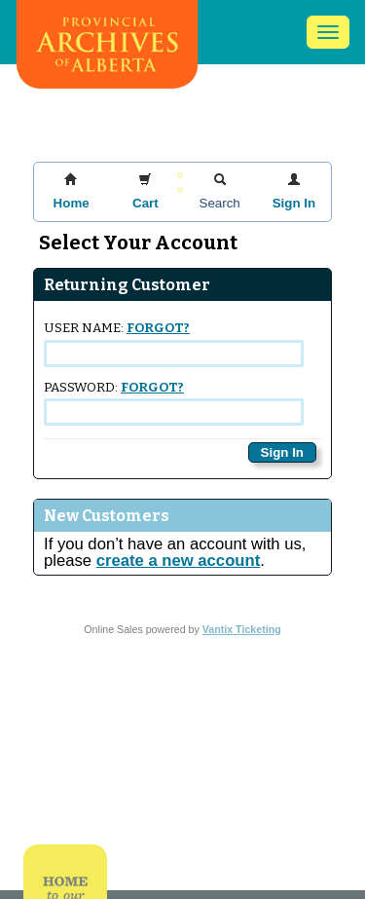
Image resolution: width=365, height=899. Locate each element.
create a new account (178, 560)
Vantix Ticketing (241, 629)
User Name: (174, 343)
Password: (174, 403)
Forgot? (158, 328)
